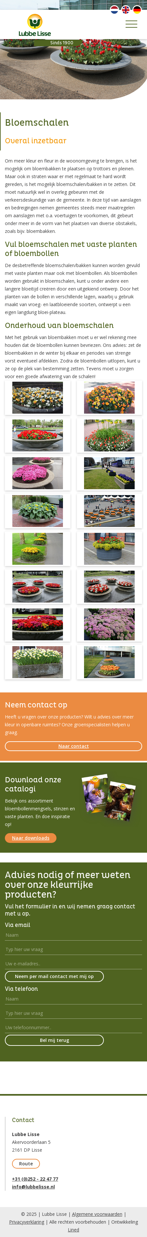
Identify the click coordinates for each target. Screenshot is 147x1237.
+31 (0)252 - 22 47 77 (35, 1179)
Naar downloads (30, 838)
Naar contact (73, 746)
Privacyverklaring (26, 1222)
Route (26, 1163)
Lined (73, 1230)
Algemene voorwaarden (97, 1214)
